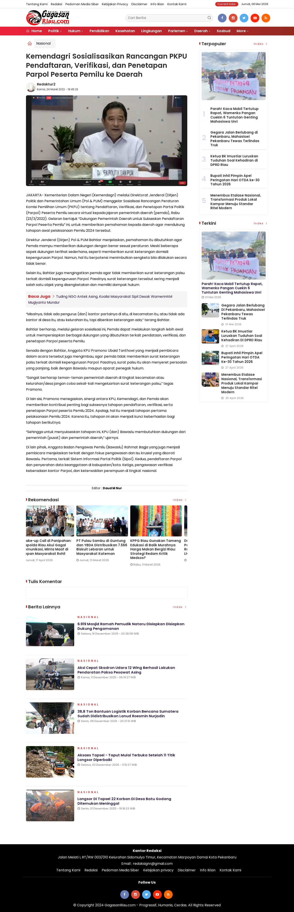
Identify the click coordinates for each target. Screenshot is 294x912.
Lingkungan (151, 30)
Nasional (43, 43)
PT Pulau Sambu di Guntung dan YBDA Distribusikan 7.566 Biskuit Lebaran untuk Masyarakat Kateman (105, 547)
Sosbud (223, 30)
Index (180, 500)
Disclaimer (139, 4)
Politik (53, 30)
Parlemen (176, 30)
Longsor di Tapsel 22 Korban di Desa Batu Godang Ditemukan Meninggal (125, 803)
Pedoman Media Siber (82, 4)
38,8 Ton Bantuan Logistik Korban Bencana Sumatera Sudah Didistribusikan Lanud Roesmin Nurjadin (128, 715)
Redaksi (56, 4)
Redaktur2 (46, 84)
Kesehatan (125, 30)
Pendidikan (99, 30)
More (241, 30)
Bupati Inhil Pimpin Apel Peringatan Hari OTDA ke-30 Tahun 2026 (235, 179)
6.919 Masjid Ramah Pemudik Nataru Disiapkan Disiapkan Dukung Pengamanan (132, 627)
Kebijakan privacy (115, 4)
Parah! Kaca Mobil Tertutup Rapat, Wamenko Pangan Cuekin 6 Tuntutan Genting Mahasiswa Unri (234, 115)
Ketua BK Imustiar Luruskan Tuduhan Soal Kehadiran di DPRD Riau (234, 160)
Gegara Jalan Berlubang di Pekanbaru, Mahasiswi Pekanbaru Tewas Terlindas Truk (234, 139)
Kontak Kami (176, 4)
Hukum (74, 30)
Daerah (201, 30)
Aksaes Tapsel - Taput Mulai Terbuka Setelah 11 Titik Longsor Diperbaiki (127, 759)
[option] (53, 535)
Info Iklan (157, 4)
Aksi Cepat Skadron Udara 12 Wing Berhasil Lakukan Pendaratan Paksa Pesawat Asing (126, 671)
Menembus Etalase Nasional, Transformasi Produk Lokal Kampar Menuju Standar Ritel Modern (235, 202)
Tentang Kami (37, 4)
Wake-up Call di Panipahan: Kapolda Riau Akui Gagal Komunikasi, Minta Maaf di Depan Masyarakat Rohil (50, 547)
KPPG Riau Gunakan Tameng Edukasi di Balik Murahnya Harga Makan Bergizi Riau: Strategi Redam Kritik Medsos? (159, 549)
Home (34, 30)
